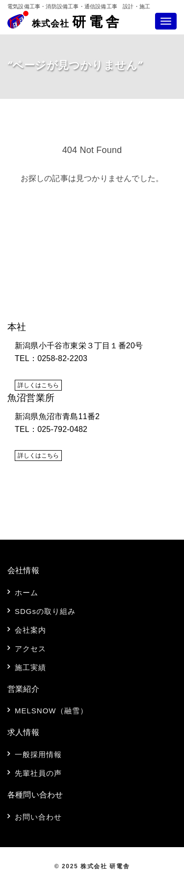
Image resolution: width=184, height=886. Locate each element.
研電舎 (77, 23)
